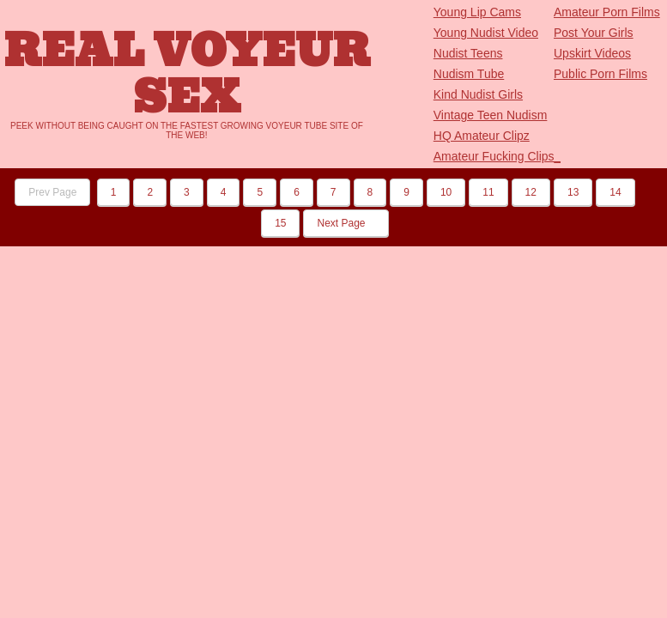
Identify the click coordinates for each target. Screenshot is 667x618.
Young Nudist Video (486, 32)
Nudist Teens (468, 53)
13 (573, 192)
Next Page (345, 223)
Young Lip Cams (477, 12)
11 (488, 192)
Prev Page (52, 192)
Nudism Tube (469, 74)
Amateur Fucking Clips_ (497, 156)
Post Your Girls (594, 32)
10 (446, 192)
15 (280, 223)
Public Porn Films (600, 74)
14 (615, 192)
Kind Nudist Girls (478, 94)
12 (531, 192)
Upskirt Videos (592, 53)
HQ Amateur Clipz (482, 135)
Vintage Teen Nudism (491, 115)
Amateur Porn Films (607, 12)
